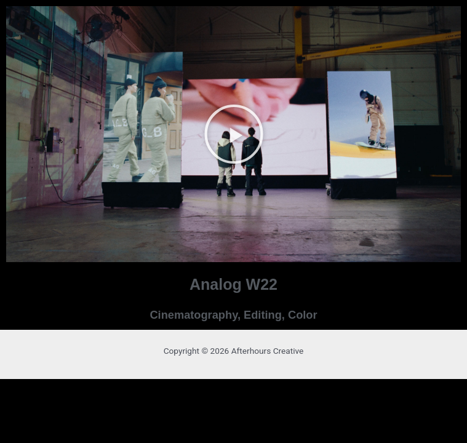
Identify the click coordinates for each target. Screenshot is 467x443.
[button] (234, 134)
